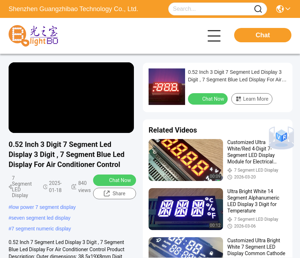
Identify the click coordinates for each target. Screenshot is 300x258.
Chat (263, 35)
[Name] (258, 9)
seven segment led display (41, 218)
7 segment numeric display (41, 228)
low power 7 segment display (43, 207)
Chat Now (115, 179)
